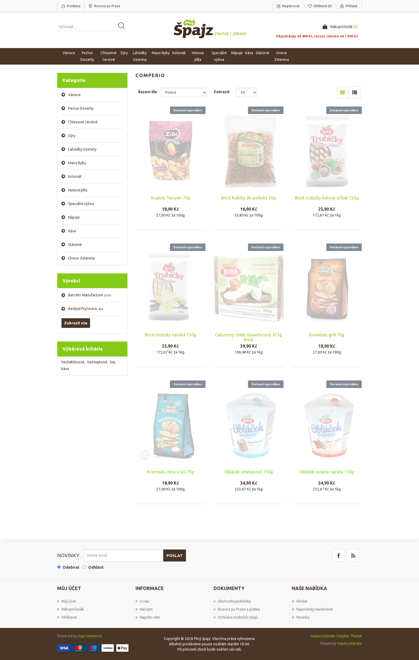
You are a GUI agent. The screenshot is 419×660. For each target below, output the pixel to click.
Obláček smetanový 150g (248, 471)
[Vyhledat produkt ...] (92, 26)
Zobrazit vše (75, 323)
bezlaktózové (73, 362)
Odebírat (71, 567)
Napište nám (147, 617)
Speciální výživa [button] (219, 56)
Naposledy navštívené (312, 609)
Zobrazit (222, 92)
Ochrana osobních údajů (236, 617)
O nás (142, 601)
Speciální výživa (81, 204)
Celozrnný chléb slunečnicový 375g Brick (248, 337)
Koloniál (75, 176)
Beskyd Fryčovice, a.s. (86, 309)
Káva (249, 53)
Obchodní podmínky (232, 601)
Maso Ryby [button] (161, 53)
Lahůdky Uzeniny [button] (140, 56)
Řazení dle (147, 92)
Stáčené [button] (262, 53)
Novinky (300, 617)
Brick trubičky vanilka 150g (170, 334)
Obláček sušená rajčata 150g (326, 471)
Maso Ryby (77, 163)
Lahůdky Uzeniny (82, 149)
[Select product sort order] (184, 92)
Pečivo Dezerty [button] (87, 56)
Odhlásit (96, 567)
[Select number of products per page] (246, 92)
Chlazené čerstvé (83, 122)
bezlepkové (97, 362)
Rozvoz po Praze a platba (237, 609)
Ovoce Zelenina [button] (281, 56)
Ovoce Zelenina (81, 258)
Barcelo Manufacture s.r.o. (89, 295)
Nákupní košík (70, 609)
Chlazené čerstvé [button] (108, 56)
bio (113, 362)
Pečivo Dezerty (81, 108)
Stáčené (75, 244)
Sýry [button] (124, 53)
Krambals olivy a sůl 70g (170, 471)
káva (65, 369)
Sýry (71, 135)
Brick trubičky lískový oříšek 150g (327, 197)
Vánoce (69, 53)
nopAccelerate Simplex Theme (336, 636)
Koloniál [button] (179, 53)
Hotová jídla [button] (198, 56)
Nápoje (74, 217)
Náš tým (144, 609)
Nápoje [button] (237, 53)
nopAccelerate (349, 643)
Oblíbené (67, 617)
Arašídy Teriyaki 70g (170, 197)
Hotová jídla (77, 190)
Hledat (299, 601)
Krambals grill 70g (326, 334)
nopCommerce (90, 636)
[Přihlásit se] (123, 555)
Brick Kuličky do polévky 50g (248, 197)
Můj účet (66, 601)
